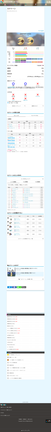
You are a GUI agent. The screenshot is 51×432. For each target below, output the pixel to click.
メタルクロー (17, 218)
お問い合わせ (30, 419)
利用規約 (20, 419)
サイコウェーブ (12, 128)
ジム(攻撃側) (25, 181)
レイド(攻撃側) (13, 181)
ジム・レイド (16, 115)
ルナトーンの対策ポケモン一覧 (25, 238)
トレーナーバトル (34, 115)
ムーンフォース (11, 142)
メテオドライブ (17, 223)
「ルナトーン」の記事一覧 (25, 279)
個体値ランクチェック (16, 106)
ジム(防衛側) (37, 181)
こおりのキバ (17, 233)
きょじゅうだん (17, 227)
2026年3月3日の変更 (11, 87)
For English (41, 30)
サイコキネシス (12, 139)
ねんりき (10, 124)
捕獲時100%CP (35, 106)
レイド (13, 100)
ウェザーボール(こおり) (12, 145)
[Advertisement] (25, 163)
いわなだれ (11, 136)
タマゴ (25, 96)
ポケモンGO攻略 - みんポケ (11, 2)
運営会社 (24, 419)
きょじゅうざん (17, 219)
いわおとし (11, 126)
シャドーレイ (17, 230)
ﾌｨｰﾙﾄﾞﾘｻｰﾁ (38, 96)
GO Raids (2, 412)
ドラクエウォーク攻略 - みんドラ (6, 409)
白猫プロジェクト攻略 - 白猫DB (6, 407)
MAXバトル (25, 100)
